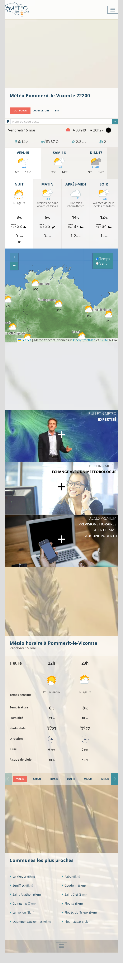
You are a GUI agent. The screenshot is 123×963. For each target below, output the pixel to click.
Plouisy (72, 903)
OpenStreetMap (84, 340)
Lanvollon (22, 912)
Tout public (20, 110)
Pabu (71, 876)
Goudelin (74, 885)
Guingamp (23, 903)
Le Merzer (22, 876)
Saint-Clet (74, 894)
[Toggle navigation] (112, 10)
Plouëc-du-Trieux (79, 912)
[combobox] (64, 121)
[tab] (20, 779)
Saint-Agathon (25, 894)
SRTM (104, 340)
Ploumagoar (76, 922)
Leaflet (24, 340)
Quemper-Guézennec (30, 922)
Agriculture (41, 110)
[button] (13, 329)
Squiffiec (21, 885)
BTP (57, 110)
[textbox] (64, 122)
